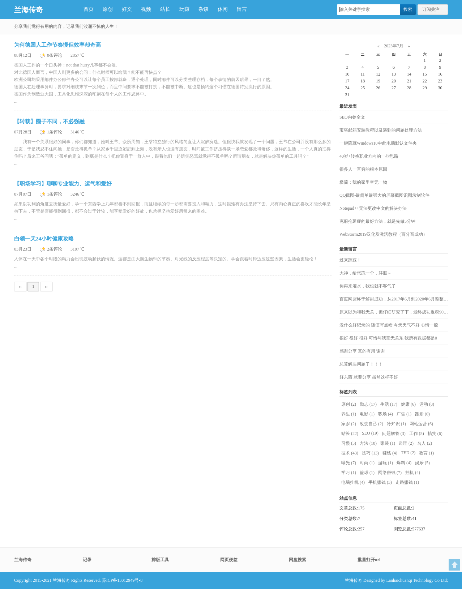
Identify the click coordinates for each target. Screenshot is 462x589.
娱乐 (422, 462)
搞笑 (435, 433)
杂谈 (203, 9)
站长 (165, 9)
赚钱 (389, 453)
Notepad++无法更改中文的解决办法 (373, 208)
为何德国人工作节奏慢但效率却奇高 (57, 45)
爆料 (404, 462)
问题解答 (394, 433)
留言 (242, 9)
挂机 (412, 472)
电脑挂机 (353, 482)
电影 (367, 414)
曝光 (348, 462)
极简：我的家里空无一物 (363, 182)
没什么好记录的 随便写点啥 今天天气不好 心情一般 (388, 325)
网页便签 (229, 559)
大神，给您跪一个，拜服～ (365, 273)
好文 (127, 9)
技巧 (370, 453)
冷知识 (396, 423)
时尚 (367, 462)
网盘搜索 (297, 559)
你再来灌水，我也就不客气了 (367, 286)
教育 (426, 453)
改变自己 (371, 423)
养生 (348, 414)
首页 (89, 9)
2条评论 (55, 249)
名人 (424, 443)
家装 (387, 443)
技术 (349, 453)
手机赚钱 (380, 482)
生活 (388, 404)
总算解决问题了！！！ (361, 364)
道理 (406, 443)
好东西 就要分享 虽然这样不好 (368, 377)
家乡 (348, 423)
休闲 (223, 9)
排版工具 (160, 559)
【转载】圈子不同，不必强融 (49, 121)
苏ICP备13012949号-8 (122, 580)
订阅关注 (431, 9)
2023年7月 (394, 45)
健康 (408, 404)
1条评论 (55, 132)
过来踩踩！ (350, 260)
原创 (108, 9)
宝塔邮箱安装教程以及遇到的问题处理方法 (380, 130)
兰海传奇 (28, 10)
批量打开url (369, 559)
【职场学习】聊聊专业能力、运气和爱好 (63, 184)
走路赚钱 (407, 482)
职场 (385, 414)
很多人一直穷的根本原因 (363, 169)
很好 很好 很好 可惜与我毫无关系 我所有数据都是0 (388, 338)
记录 (87, 559)
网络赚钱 (390, 472)
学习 (348, 472)
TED (408, 452)
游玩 (385, 462)
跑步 (422, 414)
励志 (368, 404)
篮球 (367, 472)
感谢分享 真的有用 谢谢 (362, 351)
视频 (146, 9)
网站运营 (421, 423)
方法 (368, 443)
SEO (370, 433)
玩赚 (184, 9)
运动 (426, 404)
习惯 (348, 443)
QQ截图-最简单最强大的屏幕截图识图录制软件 (384, 195)
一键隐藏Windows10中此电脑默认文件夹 (378, 143)
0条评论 (55, 55)
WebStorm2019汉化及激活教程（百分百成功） (383, 234)
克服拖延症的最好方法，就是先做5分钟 (377, 221)
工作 (416, 433)
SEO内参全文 (352, 117)
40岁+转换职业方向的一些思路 (368, 156)
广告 (404, 414)
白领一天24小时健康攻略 (44, 239)
